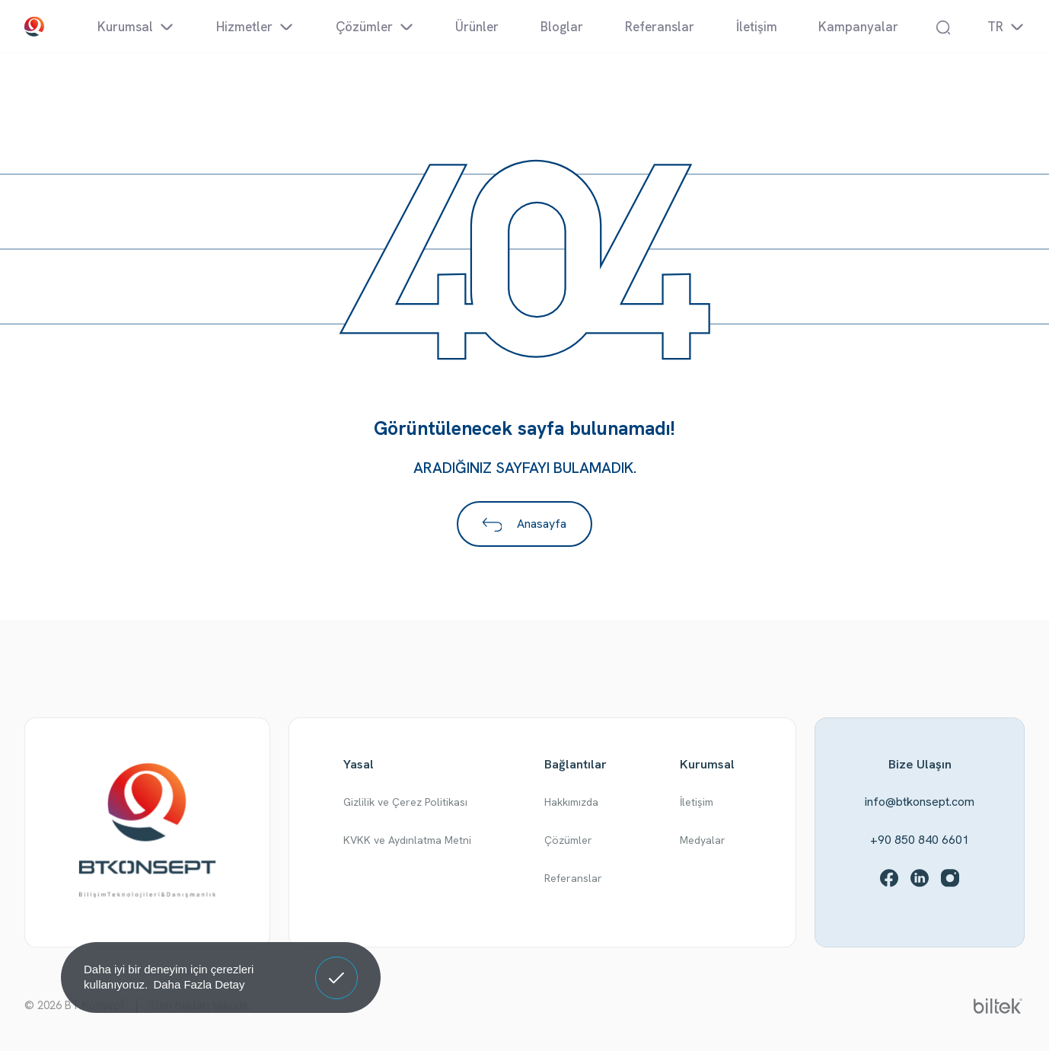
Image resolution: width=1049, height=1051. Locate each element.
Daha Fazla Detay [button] (198, 984)
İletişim (696, 802)
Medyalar (702, 840)
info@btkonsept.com (919, 802)
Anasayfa (525, 524)
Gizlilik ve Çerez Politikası (405, 802)
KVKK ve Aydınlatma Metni (407, 840)
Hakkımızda (571, 802)
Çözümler (568, 840)
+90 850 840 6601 (919, 840)
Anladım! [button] (337, 966)
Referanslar (573, 878)
